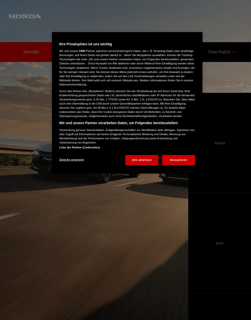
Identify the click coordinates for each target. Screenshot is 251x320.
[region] (127, 103)
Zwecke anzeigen (71, 159)
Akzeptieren (178, 159)
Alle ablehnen (142, 159)
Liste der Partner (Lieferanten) (79, 147)
